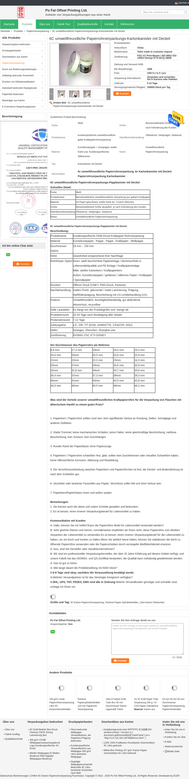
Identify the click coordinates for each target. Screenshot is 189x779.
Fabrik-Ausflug (12, 734)
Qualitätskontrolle (87, 24)
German (183, 3)
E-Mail (168, 741)
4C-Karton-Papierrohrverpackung (87, 602)
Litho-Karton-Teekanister (152, 602)
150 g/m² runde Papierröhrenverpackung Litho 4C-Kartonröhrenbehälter (61, 704)
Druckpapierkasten (11, 50)
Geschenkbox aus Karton (15, 57)
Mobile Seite (172, 751)
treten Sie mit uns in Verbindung (175, 731)
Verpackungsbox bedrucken (16, 44)
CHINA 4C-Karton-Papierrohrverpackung (50, 775)
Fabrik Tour (63, 24)
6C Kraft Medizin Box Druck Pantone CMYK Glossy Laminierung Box (43, 732)
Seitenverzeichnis (174, 746)
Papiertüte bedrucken (13, 94)
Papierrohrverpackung (38, 31)
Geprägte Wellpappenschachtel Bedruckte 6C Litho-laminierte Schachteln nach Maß (81, 767)
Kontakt (109, 24)
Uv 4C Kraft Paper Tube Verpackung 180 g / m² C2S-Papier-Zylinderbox (146, 702)
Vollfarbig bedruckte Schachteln (18, 75)
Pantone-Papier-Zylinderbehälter (121, 602)
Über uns (44, 24)
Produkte (27, 24)
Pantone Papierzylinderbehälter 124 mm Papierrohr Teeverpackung (88, 704)
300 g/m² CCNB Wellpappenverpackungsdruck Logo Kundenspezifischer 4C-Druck (45, 744)
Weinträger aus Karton (13, 100)
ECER (176, 775)
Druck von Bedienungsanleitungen (19, 69)
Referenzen (127, 24)
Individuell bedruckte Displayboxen (19, 88)
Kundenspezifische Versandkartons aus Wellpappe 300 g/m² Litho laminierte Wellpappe (81, 751)
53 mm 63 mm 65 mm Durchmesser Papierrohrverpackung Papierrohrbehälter (173, 704)
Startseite (9, 24)
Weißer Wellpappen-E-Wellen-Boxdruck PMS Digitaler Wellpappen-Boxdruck (45, 756)
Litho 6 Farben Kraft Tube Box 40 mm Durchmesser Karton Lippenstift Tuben (116, 704)
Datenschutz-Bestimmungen (14, 775)
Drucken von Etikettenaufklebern (18, 81)
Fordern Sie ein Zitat (175, 737)
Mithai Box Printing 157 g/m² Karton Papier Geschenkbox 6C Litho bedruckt (125, 751)
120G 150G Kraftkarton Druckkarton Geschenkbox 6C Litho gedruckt (129, 744)
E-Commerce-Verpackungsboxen (19, 106)
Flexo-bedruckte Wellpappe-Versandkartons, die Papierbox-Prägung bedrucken (81, 735)
